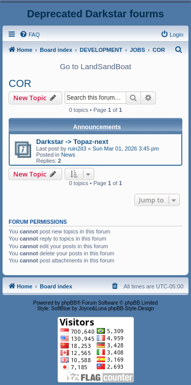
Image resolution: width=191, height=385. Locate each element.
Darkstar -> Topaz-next (72, 141)
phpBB (69, 303)
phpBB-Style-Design (131, 308)
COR (20, 83)
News (68, 155)
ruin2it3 (77, 148)
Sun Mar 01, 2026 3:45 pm (126, 148)
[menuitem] (29, 34)
